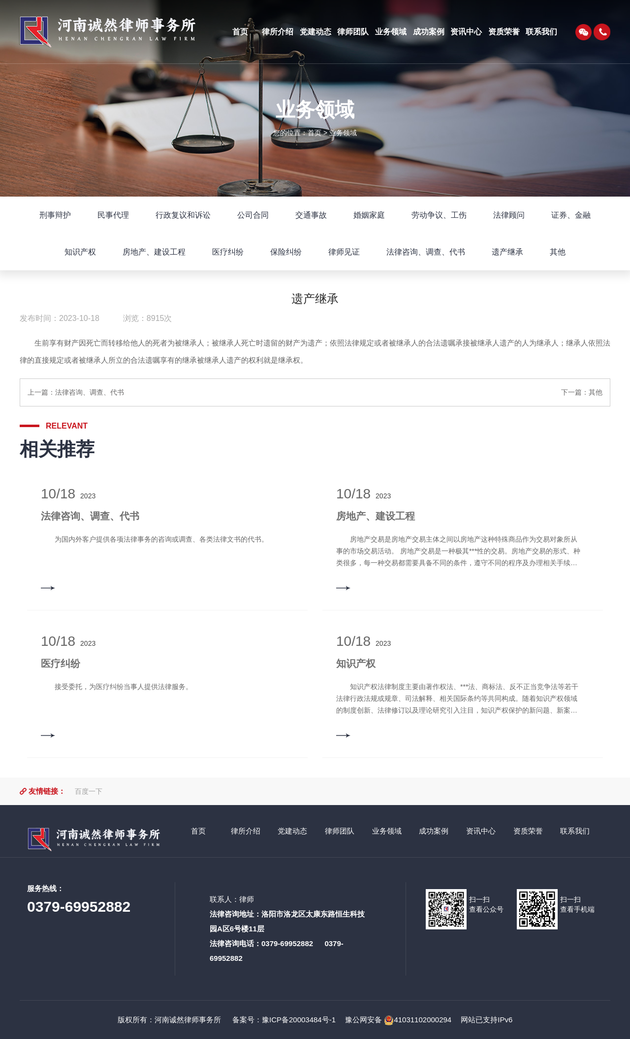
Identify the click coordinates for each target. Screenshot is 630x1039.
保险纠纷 (286, 252)
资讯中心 (481, 831)
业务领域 (343, 133)
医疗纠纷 (228, 252)
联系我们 (575, 831)
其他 (558, 252)
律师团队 (339, 831)
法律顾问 (509, 215)
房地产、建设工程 (154, 252)
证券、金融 (571, 215)
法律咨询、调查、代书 (425, 252)
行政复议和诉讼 (183, 215)
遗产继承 (507, 252)
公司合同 (253, 215)
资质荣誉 (528, 831)
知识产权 (80, 252)
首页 (314, 133)
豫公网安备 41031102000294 (398, 1019)
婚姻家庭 (369, 215)
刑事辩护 (55, 215)
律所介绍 (245, 831)
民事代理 (113, 215)
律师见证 (344, 252)
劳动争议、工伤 (439, 215)
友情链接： (47, 791)
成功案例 (433, 831)
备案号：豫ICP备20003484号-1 (283, 1019)
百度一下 (88, 791)
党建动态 (292, 831)
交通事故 (311, 215)
